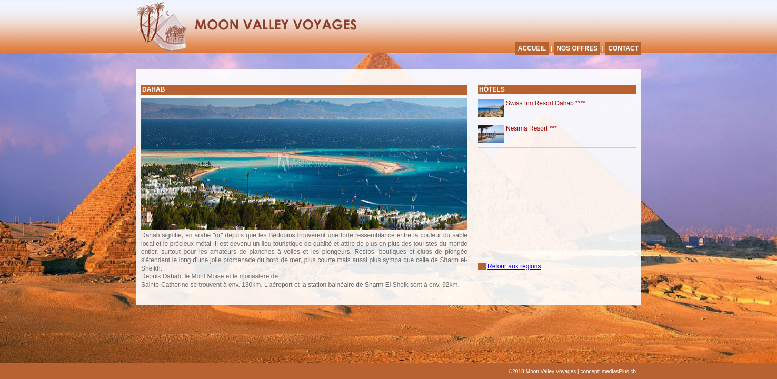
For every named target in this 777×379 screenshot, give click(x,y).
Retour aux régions (514, 266)
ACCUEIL (532, 48)
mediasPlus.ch (619, 371)
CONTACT (623, 48)
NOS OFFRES (576, 48)
